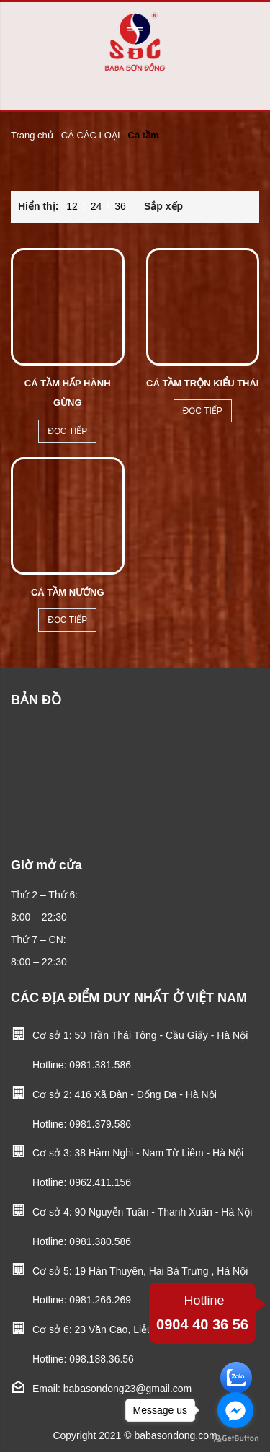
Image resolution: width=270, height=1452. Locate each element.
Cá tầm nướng (67, 592)
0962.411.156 (100, 1182)
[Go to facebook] (235, 1410)
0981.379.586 (100, 1124)
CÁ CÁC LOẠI (90, 135)
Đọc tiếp (67, 431)
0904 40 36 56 (202, 1311)
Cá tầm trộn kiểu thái (202, 383)
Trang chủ (32, 135)
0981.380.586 (100, 1241)
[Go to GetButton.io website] (235, 1437)
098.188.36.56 (101, 1359)
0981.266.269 (100, 1300)
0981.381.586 (100, 1065)
